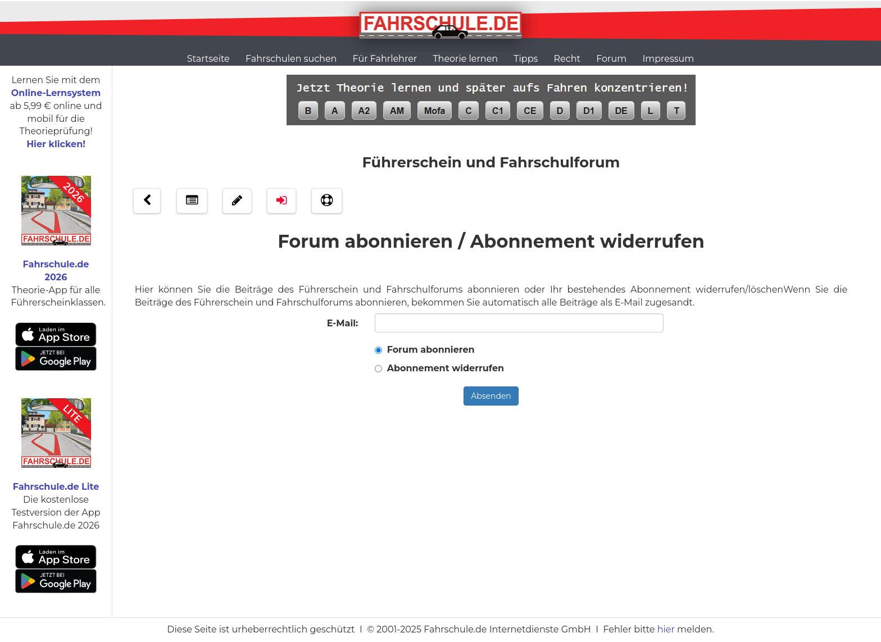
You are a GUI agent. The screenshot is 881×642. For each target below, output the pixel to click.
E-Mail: (342, 323)
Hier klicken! (55, 144)
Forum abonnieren (431, 349)
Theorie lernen (465, 58)
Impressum (668, 58)
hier (666, 629)
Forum (611, 58)
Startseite (208, 58)
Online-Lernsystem (56, 93)
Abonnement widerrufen (445, 368)
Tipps (526, 58)
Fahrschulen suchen (291, 58)
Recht (567, 58)
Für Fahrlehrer (385, 58)
